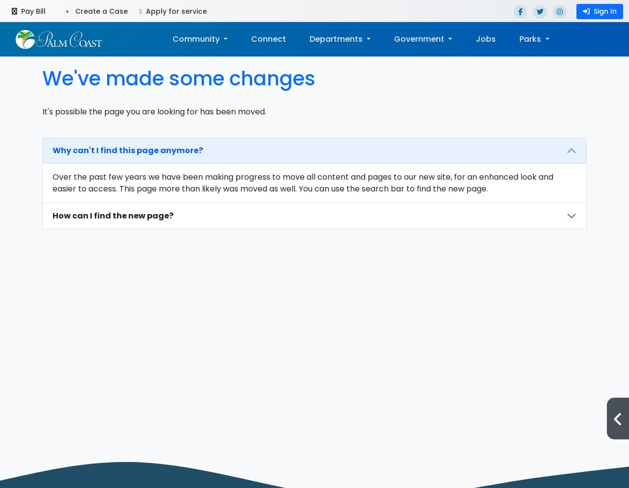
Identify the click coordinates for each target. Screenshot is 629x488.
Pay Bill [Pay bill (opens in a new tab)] (29, 11)
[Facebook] (520, 12)
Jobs (486, 39)
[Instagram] (560, 12)
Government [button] (420, 39)
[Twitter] (540, 12)
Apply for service (173, 11)
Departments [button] (337, 39)
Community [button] (197, 39)
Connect (268, 39)
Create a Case (96, 11)
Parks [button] (531, 39)
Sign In (600, 11)
